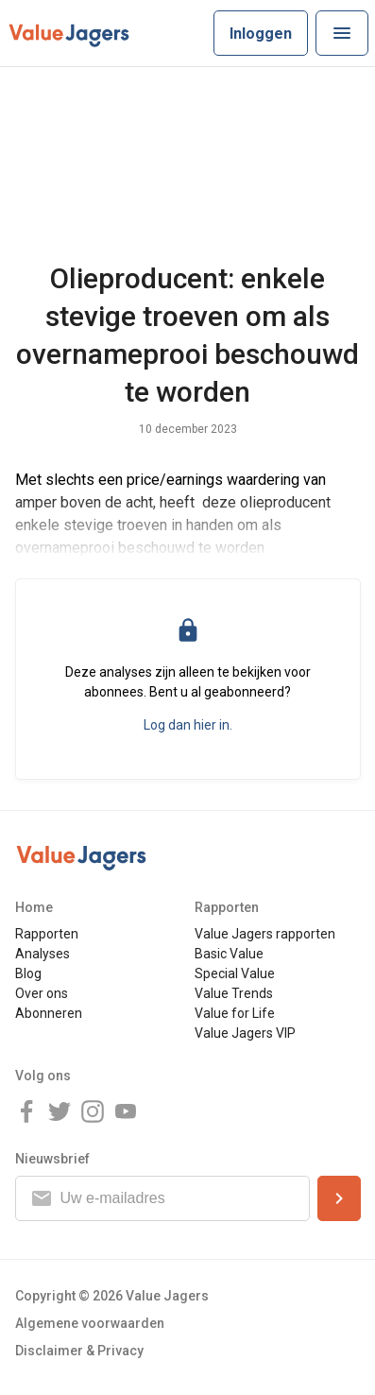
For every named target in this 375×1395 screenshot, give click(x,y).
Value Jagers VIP (245, 1033)
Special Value (235, 973)
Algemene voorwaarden (89, 1323)
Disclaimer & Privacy (79, 1350)
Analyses (42, 953)
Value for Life (235, 1013)
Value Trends (234, 993)
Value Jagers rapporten (265, 933)
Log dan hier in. (188, 724)
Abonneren (48, 1013)
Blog (28, 973)
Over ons (41, 993)
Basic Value (229, 953)
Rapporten (46, 933)
